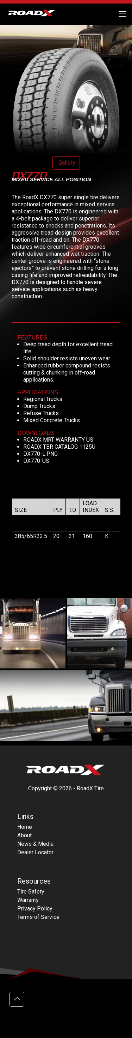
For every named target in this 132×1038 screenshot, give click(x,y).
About (24, 835)
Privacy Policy (34, 908)
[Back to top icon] (17, 999)
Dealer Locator (35, 852)
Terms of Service (38, 917)
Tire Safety (30, 891)
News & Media (35, 844)
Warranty (28, 900)
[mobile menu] (122, 14)
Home (24, 827)
